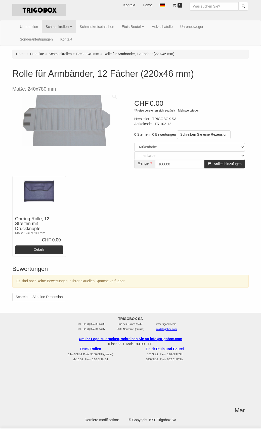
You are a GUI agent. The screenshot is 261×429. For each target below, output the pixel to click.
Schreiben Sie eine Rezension (204, 134)
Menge (143, 163)
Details (39, 249)
